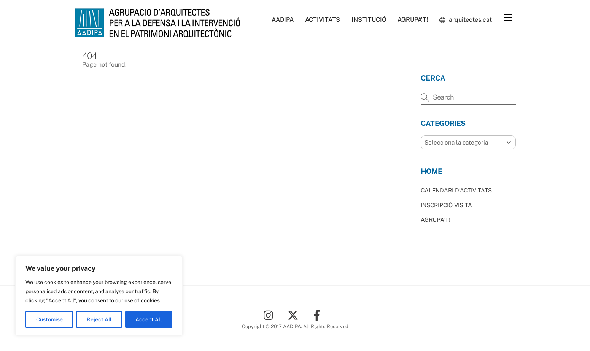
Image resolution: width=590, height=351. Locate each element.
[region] (99, 296)
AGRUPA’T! (413, 19)
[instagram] (270, 314)
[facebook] (318, 314)
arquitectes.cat (465, 19)
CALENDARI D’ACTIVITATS (456, 190)
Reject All (99, 319)
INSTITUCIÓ (368, 19)
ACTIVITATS (322, 19)
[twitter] (294, 314)
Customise (49, 319)
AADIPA (283, 19)
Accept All (148, 319)
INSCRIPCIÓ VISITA (446, 205)
